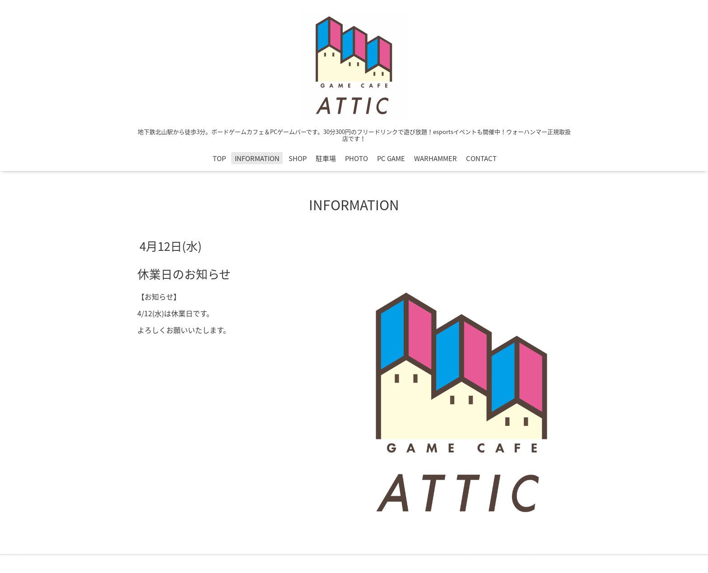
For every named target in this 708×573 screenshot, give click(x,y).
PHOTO (356, 158)
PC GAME (391, 158)
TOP (219, 158)
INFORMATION (257, 158)
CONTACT (481, 158)
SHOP (298, 158)
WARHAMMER (435, 158)
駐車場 (326, 158)
